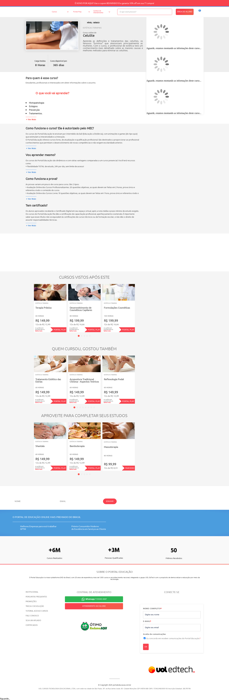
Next (139, 306)
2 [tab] (81, 336)
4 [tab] (87, 336)
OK (146, 647)
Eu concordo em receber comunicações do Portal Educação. (173, 638)
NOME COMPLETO (152, 608)
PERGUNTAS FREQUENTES (36, 596)
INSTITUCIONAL (32, 592)
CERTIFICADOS (32, 625)
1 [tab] (79, 336)
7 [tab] (91, 407)
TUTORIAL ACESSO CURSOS (37, 611)
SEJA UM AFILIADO (33, 620)
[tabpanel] (50, 308)
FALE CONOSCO (32, 615)
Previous (29, 306)
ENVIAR (110, 501)
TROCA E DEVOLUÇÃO (35, 606)
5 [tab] (90, 336)
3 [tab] (84, 336)
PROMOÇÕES (31, 601)
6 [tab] (88, 407)
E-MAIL (147, 621)
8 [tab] (94, 407)
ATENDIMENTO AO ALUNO (94, 606)
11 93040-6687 (96, 599)
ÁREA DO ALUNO (184, 11)
